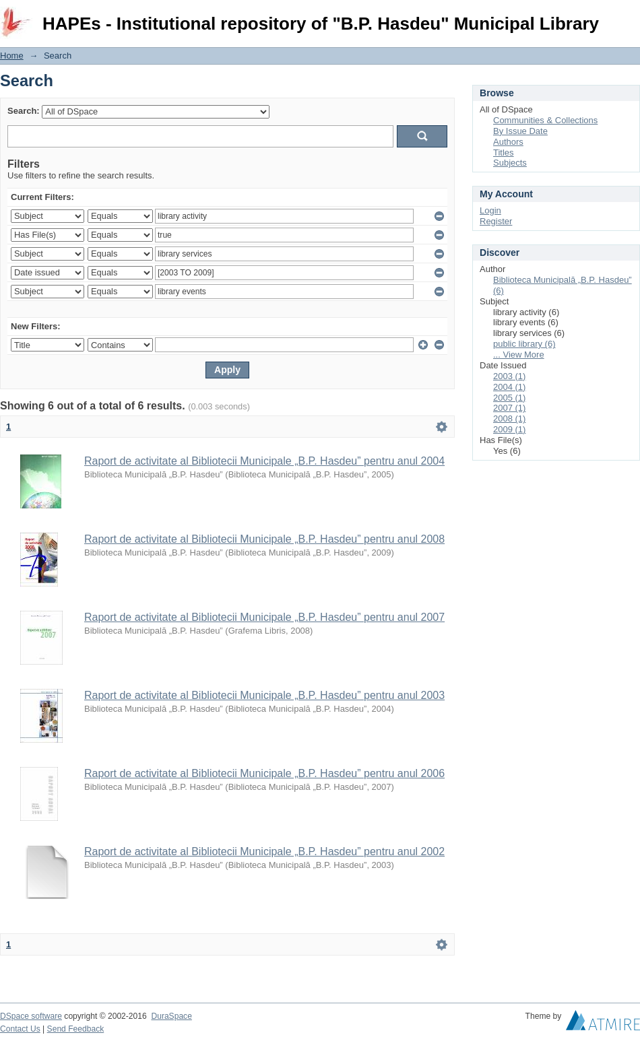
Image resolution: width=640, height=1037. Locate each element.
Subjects (510, 163)
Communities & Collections (545, 120)
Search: (23, 111)
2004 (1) (509, 387)
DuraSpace (171, 1016)
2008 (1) (509, 418)
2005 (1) (509, 398)
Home (12, 56)
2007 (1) (509, 408)
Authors (508, 142)
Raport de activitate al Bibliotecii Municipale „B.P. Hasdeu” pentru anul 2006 (264, 773)
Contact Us (20, 1029)
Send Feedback (75, 1029)
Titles (503, 152)
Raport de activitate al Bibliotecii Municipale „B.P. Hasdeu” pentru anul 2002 (264, 851)
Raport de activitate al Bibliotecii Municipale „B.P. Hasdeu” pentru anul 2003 (264, 695)
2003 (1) (509, 376)
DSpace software (31, 1016)
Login (629, 16)
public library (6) (524, 344)
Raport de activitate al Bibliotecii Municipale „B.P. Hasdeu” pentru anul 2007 (264, 617)
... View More (518, 354)
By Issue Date (520, 131)
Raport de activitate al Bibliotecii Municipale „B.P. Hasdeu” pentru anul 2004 (264, 461)
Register (496, 221)
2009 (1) (509, 429)
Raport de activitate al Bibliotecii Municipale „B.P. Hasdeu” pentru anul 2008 (264, 539)
